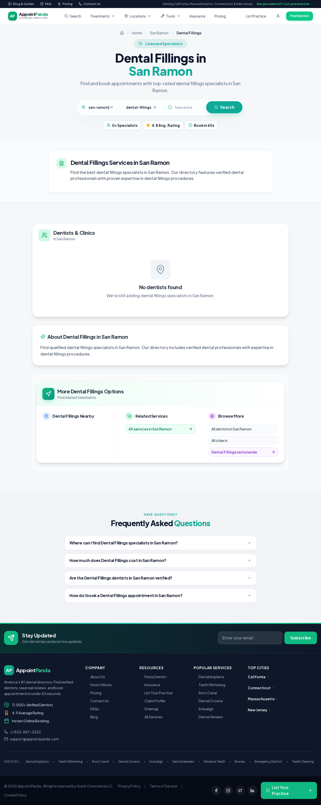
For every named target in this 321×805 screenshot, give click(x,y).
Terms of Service (163, 786)
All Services (151, 717)
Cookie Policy (15, 795)
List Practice (256, 16)
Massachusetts (263, 699)
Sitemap (148, 709)
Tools (170, 16)
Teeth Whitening (209, 684)
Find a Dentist (153, 676)
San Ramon (159, 33)
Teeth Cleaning (303, 761)
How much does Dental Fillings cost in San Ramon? (160, 560)
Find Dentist (299, 16)
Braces (243, 761)
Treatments (102, 16)
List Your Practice (156, 693)
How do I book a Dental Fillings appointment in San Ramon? (160, 595)
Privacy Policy (129, 786)
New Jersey (259, 710)
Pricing (220, 16)
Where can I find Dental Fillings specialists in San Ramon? (160, 542)
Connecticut (261, 687)
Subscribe (300, 637)
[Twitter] (240, 790)
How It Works (98, 684)
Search (72, 16)
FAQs (92, 709)
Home (137, 33)
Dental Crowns (208, 701)
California (259, 676)
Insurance (197, 16)
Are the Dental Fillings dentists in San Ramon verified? (160, 578)
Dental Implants (209, 676)
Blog (91, 717)
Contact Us (97, 701)
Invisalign (203, 709)
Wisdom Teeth (217, 761)
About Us (95, 676)
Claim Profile (152, 701)
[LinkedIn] (252, 790)
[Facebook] (216, 790)
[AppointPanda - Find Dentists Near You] (28, 16)
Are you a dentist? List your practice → (285, 4)
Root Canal (205, 693)
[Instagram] (228, 790)
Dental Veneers (208, 717)
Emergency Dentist (271, 761)
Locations (137, 16)
